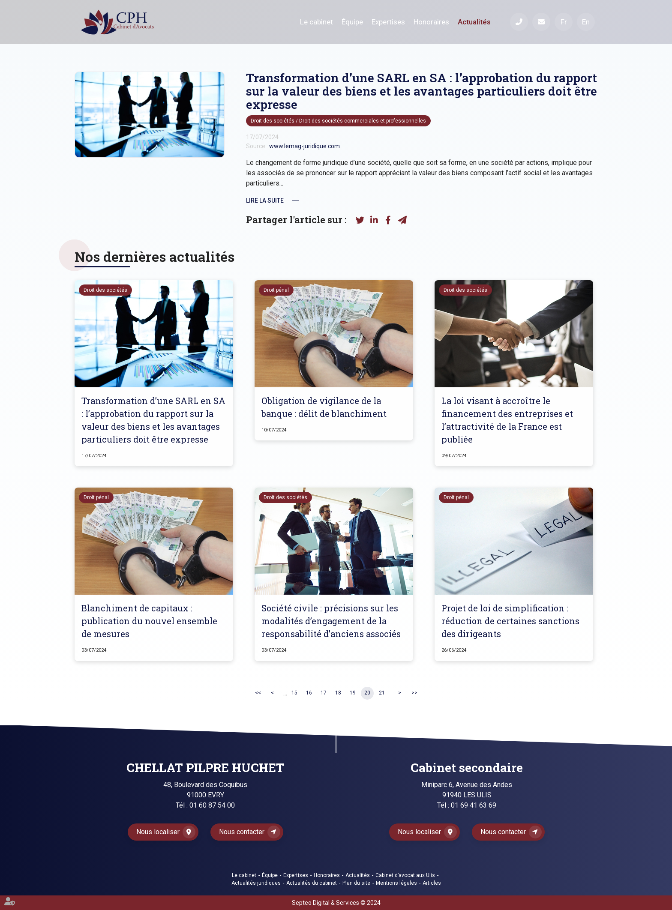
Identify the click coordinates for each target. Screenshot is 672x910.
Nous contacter (241, 832)
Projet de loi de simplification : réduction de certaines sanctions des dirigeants (510, 620)
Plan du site (356, 883)
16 (309, 693)
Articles (432, 883)
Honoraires (431, 22)
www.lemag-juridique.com (304, 146)
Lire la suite (265, 200)
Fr (564, 22)
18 (338, 693)
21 (382, 693)
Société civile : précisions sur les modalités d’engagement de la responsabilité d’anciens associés (331, 620)
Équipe (352, 22)
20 (367, 693)
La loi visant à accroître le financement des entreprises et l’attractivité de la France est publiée (507, 420)
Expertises (388, 22)
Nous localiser (158, 832)
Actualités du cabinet (311, 883)
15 (294, 693)
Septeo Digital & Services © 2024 (336, 902)
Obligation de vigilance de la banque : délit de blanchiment (324, 407)
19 (353, 693)
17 (324, 693)
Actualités (474, 22)
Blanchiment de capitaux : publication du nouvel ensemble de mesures (149, 620)
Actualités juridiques (256, 883)
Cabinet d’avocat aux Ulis (405, 875)
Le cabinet (316, 22)
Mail (541, 22)
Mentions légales (396, 883)
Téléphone (519, 22)
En (586, 22)
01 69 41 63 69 (473, 805)
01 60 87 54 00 (212, 805)
